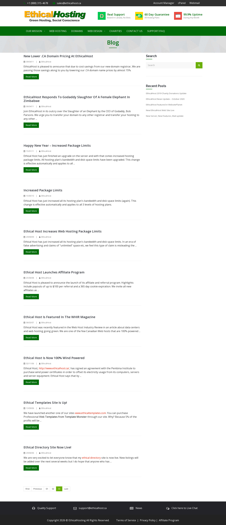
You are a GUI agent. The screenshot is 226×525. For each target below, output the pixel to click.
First (28, 488)
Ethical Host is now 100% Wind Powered (54, 358)
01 (47, 488)
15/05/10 (30, 196)
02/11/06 (30, 363)
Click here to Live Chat (185, 508)
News (139, 508)
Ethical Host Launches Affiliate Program (54, 272)
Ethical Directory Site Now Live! (47, 447)
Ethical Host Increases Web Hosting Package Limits (63, 231)
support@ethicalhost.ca (93, 508)
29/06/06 (30, 453)
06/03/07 (30, 322)
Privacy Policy (148, 520)
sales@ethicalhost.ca (67, 3)
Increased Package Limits (43, 190)
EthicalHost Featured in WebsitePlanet (164, 104)
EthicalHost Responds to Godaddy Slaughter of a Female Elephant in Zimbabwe (77, 99)
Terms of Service (126, 520)
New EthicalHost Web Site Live (160, 110)
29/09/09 (30, 237)
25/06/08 (30, 278)
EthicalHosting (77, 520)
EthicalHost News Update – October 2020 (165, 99)
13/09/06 (30, 408)
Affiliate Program (169, 520)
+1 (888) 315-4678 (36, 3)
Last (66, 488)
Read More (31, 76)
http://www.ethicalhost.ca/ (54, 368)
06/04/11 (30, 106)
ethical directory (91, 457)
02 (53, 488)
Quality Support (46, 508)
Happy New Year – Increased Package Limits (57, 145)
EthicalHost (46, 61)
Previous (37, 488)
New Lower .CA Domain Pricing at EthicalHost (58, 56)
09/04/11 (30, 61)
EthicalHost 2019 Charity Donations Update (166, 93)
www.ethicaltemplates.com (90, 413)
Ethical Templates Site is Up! (45, 402)
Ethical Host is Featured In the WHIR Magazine (59, 317)
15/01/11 (30, 151)
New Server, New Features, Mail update (164, 116)
